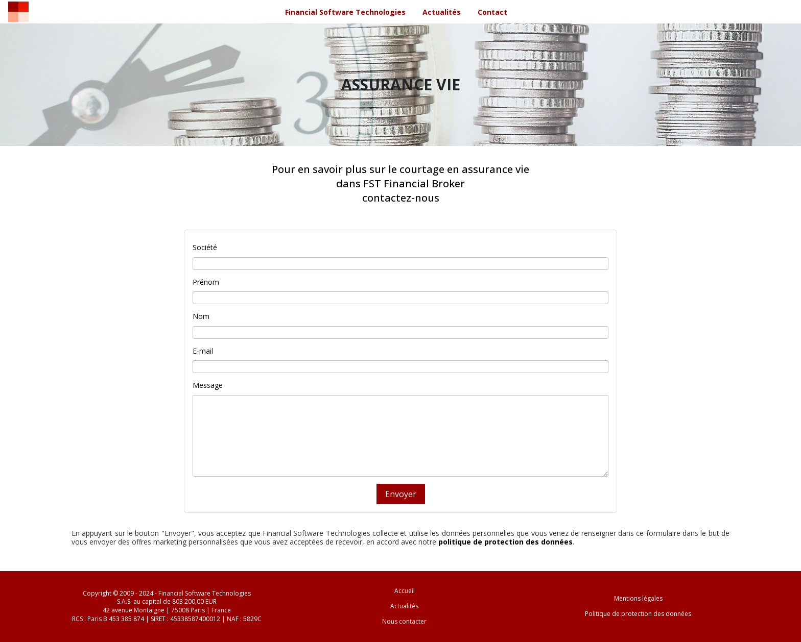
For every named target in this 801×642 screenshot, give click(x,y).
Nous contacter (404, 621)
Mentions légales (638, 598)
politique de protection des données (505, 542)
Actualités (404, 606)
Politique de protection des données (638, 613)
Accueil (404, 590)
